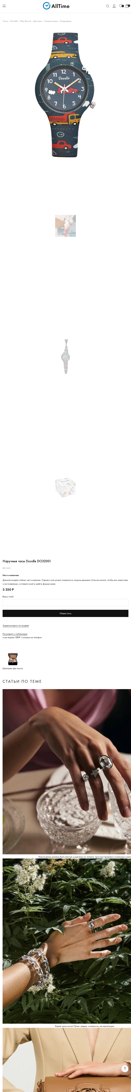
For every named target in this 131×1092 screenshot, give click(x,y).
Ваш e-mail (8, 596)
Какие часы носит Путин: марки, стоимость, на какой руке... (85, 1026)
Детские (37, 21)
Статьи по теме (22, 681)
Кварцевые (65, 21)
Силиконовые (51, 21)
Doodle (14, 21)
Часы (5, 21)
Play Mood (25, 21)
